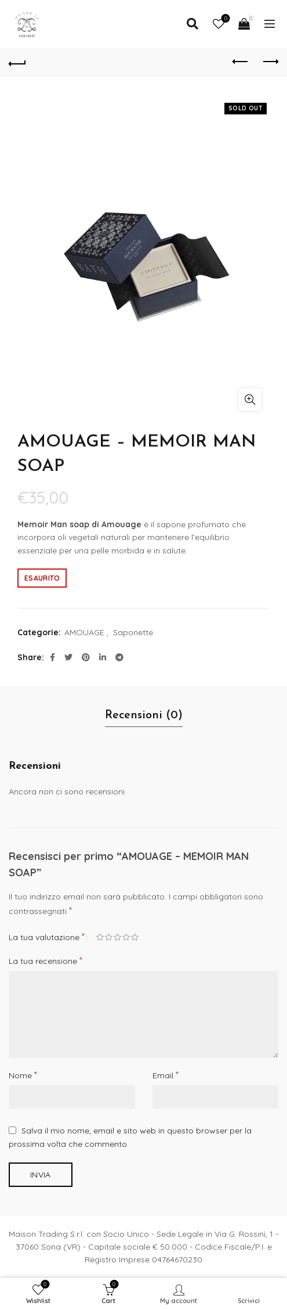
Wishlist (224, 19)
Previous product (241, 61)
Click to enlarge (250, 399)
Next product (270, 61)
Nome (23, 1075)
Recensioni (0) (144, 715)
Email (165, 1075)
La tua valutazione (47, 936)
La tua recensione (45, 960)
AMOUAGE (84, 632)
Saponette (133, 632)
